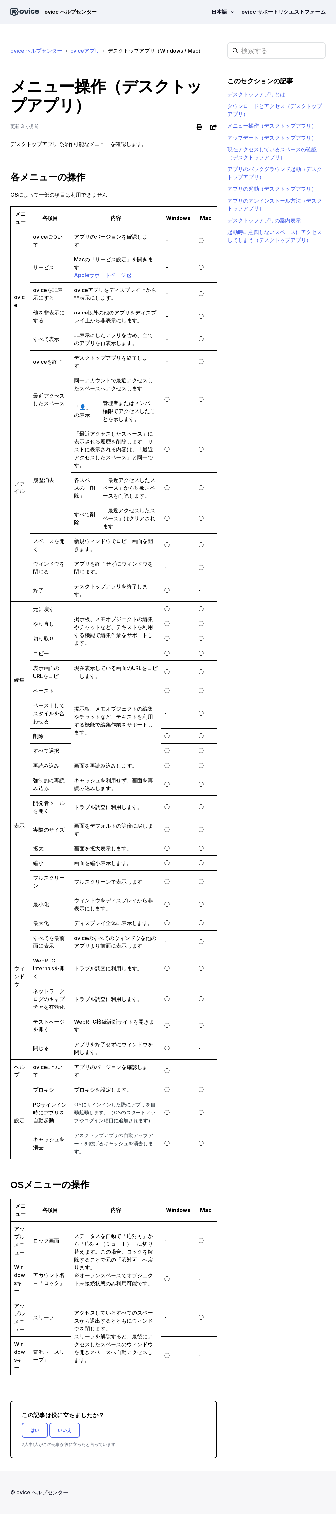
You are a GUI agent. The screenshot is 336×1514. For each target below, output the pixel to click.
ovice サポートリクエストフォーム (284, 12)
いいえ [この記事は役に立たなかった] (65, 1430)
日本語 (219, 12)
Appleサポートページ (100, 275)
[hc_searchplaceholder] (276, 50)
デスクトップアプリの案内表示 (264, 220)
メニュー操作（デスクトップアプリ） (272, 125)
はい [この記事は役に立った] (34, 1430)
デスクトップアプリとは (256, 94)
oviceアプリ (85, 50)
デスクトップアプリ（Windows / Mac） (155, 50)
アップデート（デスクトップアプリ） (272, 137)
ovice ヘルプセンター (36, 50)
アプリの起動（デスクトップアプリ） (272, 188)
